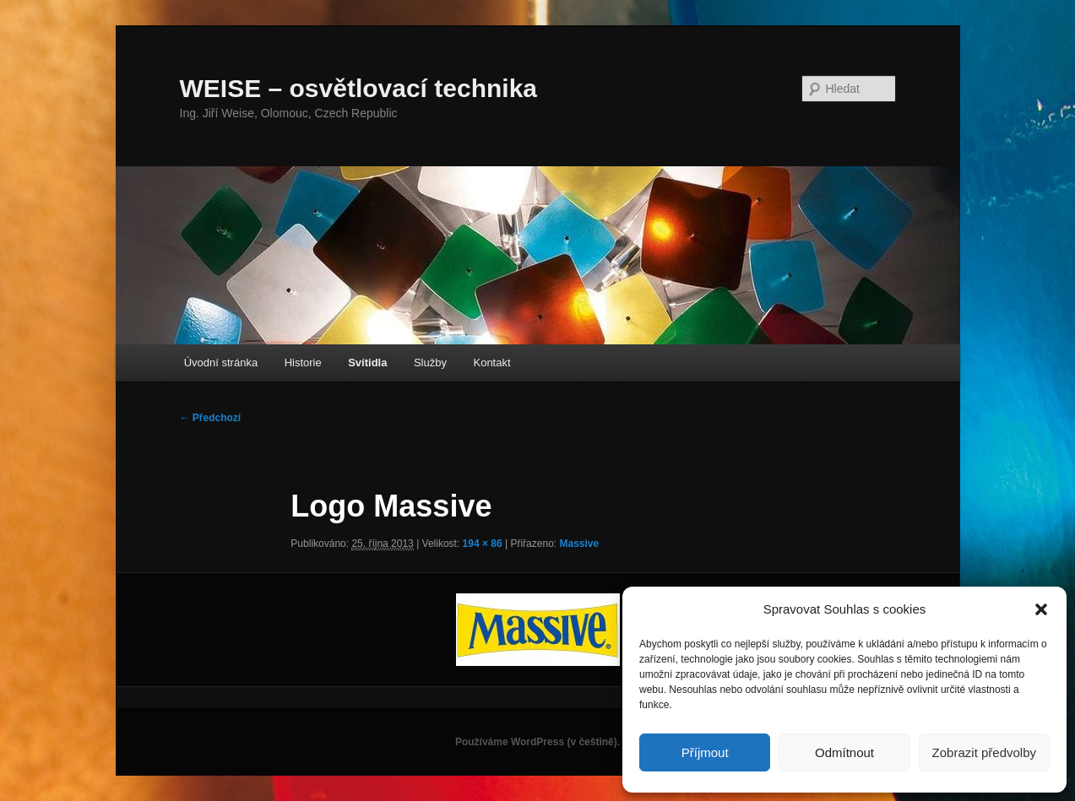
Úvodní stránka (221, 362)
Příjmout (705, 752)
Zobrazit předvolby (984, 752)
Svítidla (367, 362)
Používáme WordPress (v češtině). (537, 742)
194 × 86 (482, 543)
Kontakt (491, 362)
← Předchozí (211, 418)
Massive (579, 543)
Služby (430, 362)
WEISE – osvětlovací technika (359, 88)
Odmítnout (844, 752)
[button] (1041, 609)
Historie (303, 362)
